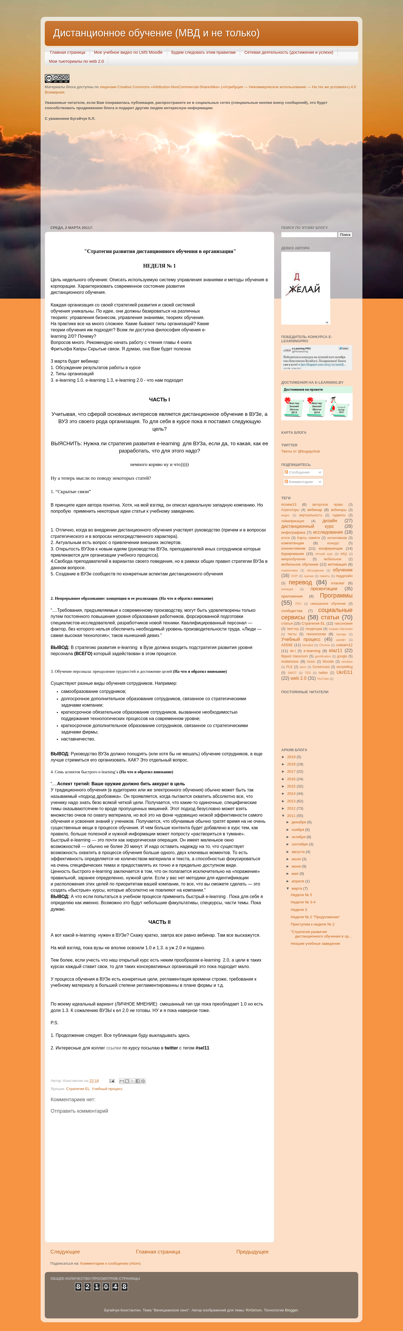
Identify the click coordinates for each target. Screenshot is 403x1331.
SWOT (292, 672)
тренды (341, 634)
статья (287, 623)
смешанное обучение (328, 604)
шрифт (341, 639)
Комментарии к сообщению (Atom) (110, 1263)
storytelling (344, 667)
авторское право (327, 505)
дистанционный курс (307, 526)
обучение (343, 569)
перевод (300, 582)
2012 (292, 808)
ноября (298, 830)
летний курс (324, 554)
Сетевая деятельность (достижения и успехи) (288, 52)
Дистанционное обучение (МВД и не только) (156, 33)
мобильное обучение (299, 564)
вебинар (315, 510)
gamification (323, 656)
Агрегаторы (290, 510)
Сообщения (297, 472)
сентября (300, 844)
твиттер (293, 629)
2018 (292, 764)
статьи (330, 617)
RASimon (254, 1310)
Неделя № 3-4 (303, 902)
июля (297, 859)
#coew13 (288, 504)
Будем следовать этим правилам (203, 52)
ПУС (298, 603)
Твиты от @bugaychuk (300, 451)
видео (285, 515)
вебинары (338, 510)
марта (297, 888)
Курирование (292, 554)
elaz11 (336, 650)
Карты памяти (308, 538)
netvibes (347, 661)
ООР (294, 576)
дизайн (329, 520)
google (342, 656)
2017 (292, 771)
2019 (292, 757)
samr (302, 667)
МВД (344, 554)
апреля (298, 881)
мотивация (337, 564)
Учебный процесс (107, 1089)
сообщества (292, 611)
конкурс (333, 543)
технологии (316, 634)
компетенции (292, 543)
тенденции (313, 629)
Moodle (328, 662)
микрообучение (293, 559)
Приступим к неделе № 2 (313, 924)
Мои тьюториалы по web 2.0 (76, 61)
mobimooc (290, 661)
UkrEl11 (344, 672)
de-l (293, 651)
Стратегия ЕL (78, 1089)
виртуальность (310, 515)
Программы (336, 595)
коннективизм (293, 548)
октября (299, 837)
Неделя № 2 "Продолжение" (315, 917)
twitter (323, 673)
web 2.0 (298, 678)
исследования (328, 532)
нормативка (289, 570)
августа (299, 852)
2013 (292, 801)
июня (297, 866)
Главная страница (67, 52)
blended (307, 645)
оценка (309, 576)
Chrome (324, 645)
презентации (324, 588)
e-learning (312, 651)
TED (308, 672)
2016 (292, 779)
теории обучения (341, 629)
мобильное (332, 559)
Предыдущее (252, 1252)
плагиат (338, 583)
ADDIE (287, 645)
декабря (299, 822)
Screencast (321, 667)
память (325, 576)
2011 (292, 816)
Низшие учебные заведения (315, 943)
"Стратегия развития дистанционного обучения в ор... (321, 934)
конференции (331, 548)
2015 (292, 786)
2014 (292, 793)
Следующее (65, 1252)
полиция (287, 589)
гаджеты (339, 515)
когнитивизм (337, 538)
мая (295, 873)
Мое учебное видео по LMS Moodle (128, 52)
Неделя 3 (299, 910)
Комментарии (299, 482)
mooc (311, 662)
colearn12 (344, 645)
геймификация (292, 521)
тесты (292, 634)
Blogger (291, 1310)
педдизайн (344, 576)
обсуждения (315, 570)
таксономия (343, 623)
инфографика (293, 532)
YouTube (323, 678)
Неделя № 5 (301, 895)
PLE (289, 667)
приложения (292, 596)
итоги (285, 538)
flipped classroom (294, 656)
